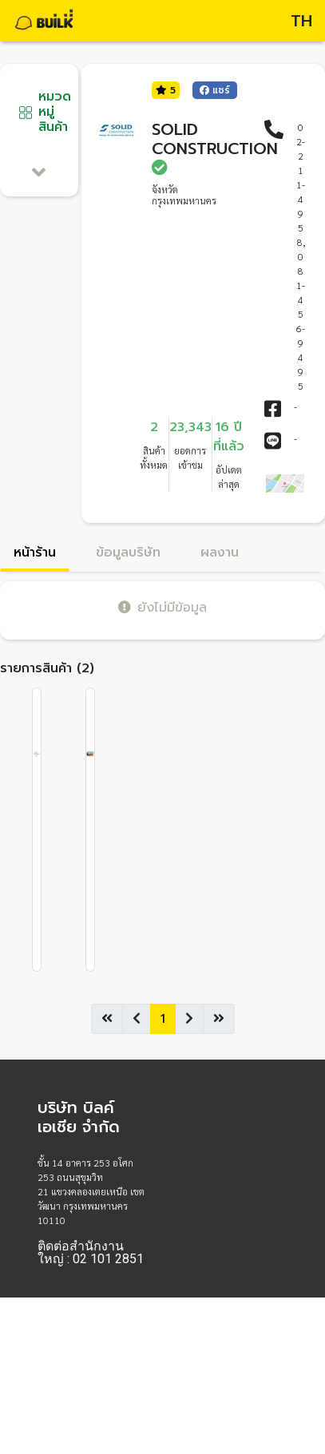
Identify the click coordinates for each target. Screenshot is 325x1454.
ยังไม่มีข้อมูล (162, 607)
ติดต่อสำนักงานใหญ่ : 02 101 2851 (91, 1253)
